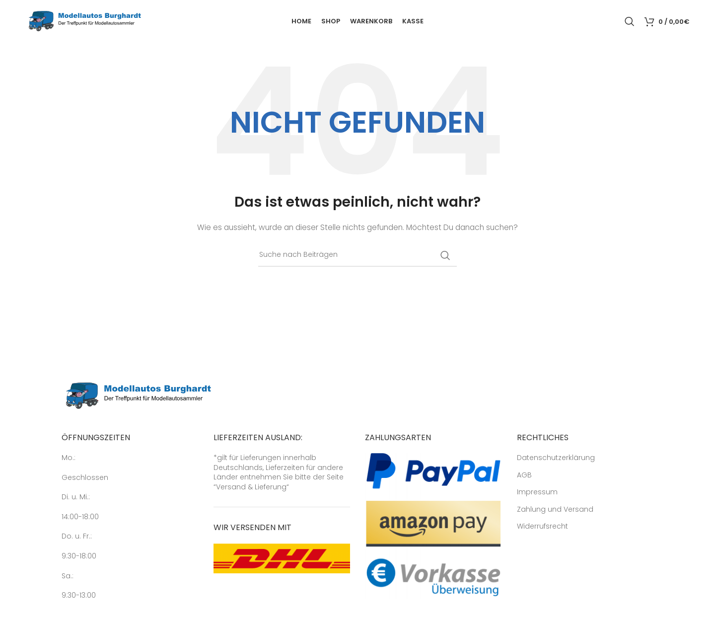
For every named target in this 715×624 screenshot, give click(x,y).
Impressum (537, 492)
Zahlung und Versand (555, 509)
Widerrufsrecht (542, 526)
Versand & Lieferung (251, 487)
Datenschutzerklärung (556, 458)
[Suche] (630, 21)
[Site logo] (84, 20)
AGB (524, 475)
